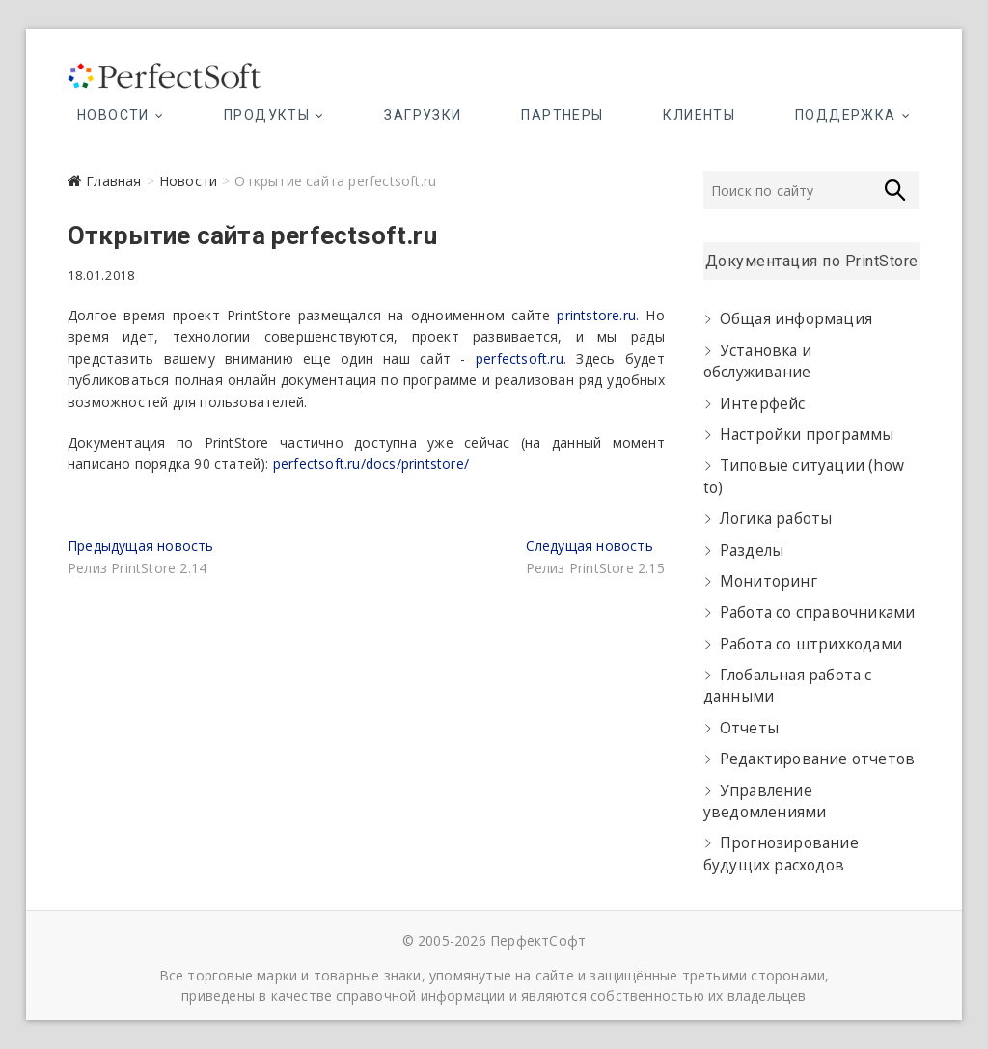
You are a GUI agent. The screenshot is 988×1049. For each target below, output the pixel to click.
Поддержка (845, 115)
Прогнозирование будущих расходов (781, 853)
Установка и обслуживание (757, 361)
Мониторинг (768, 581)
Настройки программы (807, 435)
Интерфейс (763, 404)
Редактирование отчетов (817, 759)
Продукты (267, 115)
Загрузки (422, 115)
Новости (113, 115)
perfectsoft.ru (519, 358)
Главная (113, 181)
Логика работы (776, 519)
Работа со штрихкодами (811, 644)
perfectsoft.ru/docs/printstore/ (371, 464)
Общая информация (796, 319)
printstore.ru (596, 315)
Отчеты (749, 728)
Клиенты (699, 115)
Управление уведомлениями (765, 801)
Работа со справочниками (818, 612)
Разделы (751, 550)
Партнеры (562, 115)
